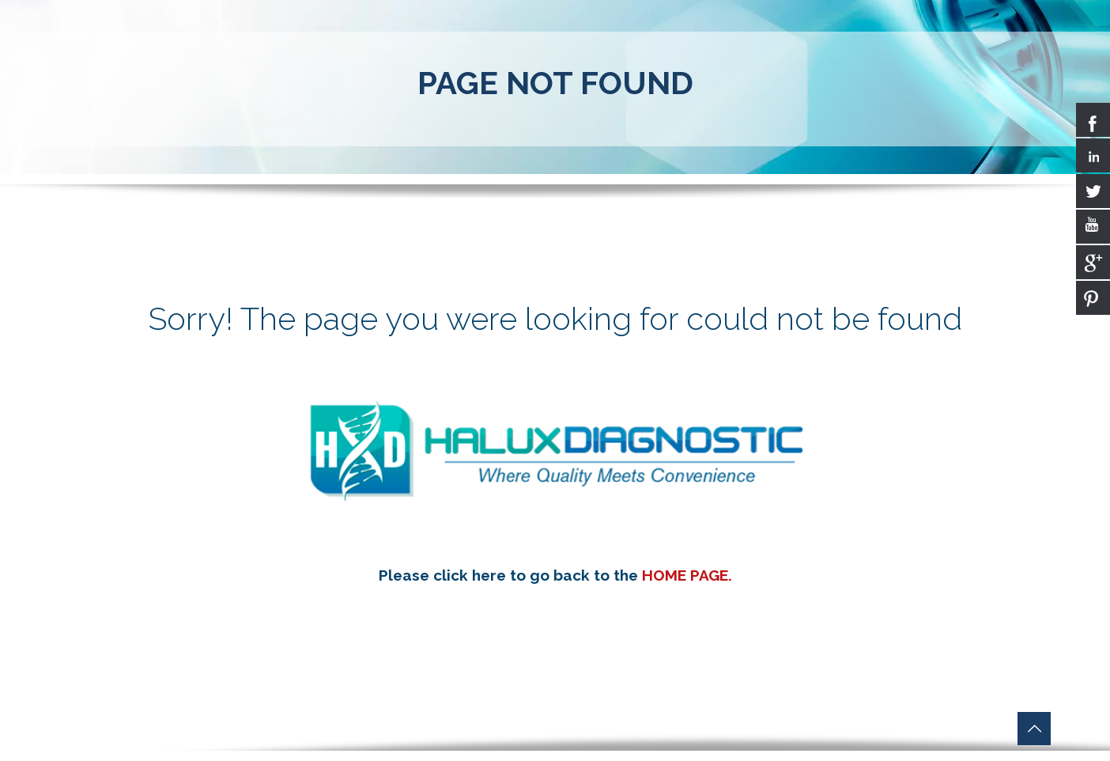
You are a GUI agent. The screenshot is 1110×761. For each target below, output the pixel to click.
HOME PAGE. (687, 575)
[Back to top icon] (1034, 728)
